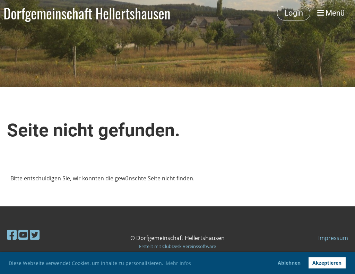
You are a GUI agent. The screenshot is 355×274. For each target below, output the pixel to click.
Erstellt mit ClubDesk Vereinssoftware (177, 246)
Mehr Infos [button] (178, 263)
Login (293, 13)
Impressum (333, 238)
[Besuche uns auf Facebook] (12, 234)
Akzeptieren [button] (326, 262)
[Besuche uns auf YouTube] (23, 234)
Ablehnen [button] (289, 262)
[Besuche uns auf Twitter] (35, 234)
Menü (331, 13)
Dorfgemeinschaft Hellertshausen (87, 13)
